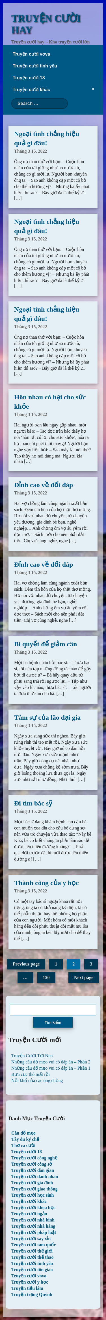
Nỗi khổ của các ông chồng (37, 1080)
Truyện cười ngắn (29, 1213)
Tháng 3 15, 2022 (30, 151)
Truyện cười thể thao (32, 1257)
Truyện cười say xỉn (31, 1238)
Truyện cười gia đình (32, 1182)
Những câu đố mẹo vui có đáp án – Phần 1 (50, 1068)
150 (46, 977)
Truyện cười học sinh (32, 1195)
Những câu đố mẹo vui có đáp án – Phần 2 (50, 1061)
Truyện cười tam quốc (33, 1244)
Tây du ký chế (25, 1139)
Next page (83, 977)
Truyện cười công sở (31, 1164)
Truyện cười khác (31, 89)
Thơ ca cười (23, 1145)
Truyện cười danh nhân (34, 1176)
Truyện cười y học (29, 1282)
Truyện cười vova (31, 54)
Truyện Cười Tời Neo (32, 1055)
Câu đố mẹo (23, 1133)
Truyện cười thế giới (32, 1251)
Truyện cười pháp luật (33, 1232)
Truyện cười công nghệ (34, 1157)
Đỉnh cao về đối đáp (43, 485)
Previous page (26, 964)
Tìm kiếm (53, 1022)
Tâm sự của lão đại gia (47, 717)
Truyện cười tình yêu (35, 66)
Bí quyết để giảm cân (45, 644)
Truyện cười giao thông (34, 1189)
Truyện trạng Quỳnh (31, 1294)
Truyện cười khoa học (33, 1207)
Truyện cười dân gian (32, 1170)
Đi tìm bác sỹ (33, 803)
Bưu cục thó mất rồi (30, 1074)
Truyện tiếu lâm (27, 1288)
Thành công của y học (46, 882)
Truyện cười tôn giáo (32, 1269)
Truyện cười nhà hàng (33, 1226)
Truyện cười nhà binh (33, 1220)
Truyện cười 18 (29, 77)
